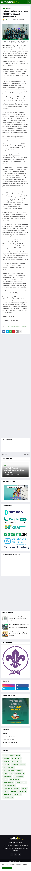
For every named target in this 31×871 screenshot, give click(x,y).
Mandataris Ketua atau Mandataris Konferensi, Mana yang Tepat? (14, 470)
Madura (18, 326)
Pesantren (18, 782)
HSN (19, 758)
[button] (2, 2)
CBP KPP (6, 755)
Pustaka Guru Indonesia (8, 736)
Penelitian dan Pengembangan (10, 742)
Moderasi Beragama (18, 776)
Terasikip (4, 733)
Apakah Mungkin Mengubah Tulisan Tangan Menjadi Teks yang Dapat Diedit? (18, 618)
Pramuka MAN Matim (8, 739)
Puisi (24, 782)
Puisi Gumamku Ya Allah (9, 785)
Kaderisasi (22, 764)
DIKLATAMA (6, 758)
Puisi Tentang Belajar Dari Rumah (11, 788)
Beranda (4, 8)
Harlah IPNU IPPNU (8, 761)
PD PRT (5, 779)
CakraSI (4, 745)
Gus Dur (14, 758)
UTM (26, 326)
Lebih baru (4, 454)
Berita (9, 8)
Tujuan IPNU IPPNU (8, 797)
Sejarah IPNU (14, 791)
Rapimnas (24, 788)
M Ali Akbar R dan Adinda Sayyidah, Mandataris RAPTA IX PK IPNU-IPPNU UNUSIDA (18, 633)
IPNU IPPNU (18, 761)
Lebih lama (26, 454)
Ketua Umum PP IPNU (9, 767)
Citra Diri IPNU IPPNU (15, 755)
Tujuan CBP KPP (17, 794)
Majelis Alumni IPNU (19, 773)
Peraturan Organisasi (8, 782)
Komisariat (12, 326)
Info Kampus (15, 764)
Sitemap (25, 864)
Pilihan (22, 326)
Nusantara (6, 848)
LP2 (11, 773)
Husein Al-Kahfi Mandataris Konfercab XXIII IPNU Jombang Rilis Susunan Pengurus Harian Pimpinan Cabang (19, 626)
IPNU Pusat (6, 764)
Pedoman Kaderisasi (14, 779)
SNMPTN (6, 791)
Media (4, 845)
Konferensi (19, 770)
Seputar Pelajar (7, 794)
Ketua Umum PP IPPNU (9, 770)
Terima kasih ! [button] (6, 868)
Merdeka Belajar (7, 776)
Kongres (5, 773)
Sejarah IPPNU (22, 791)
